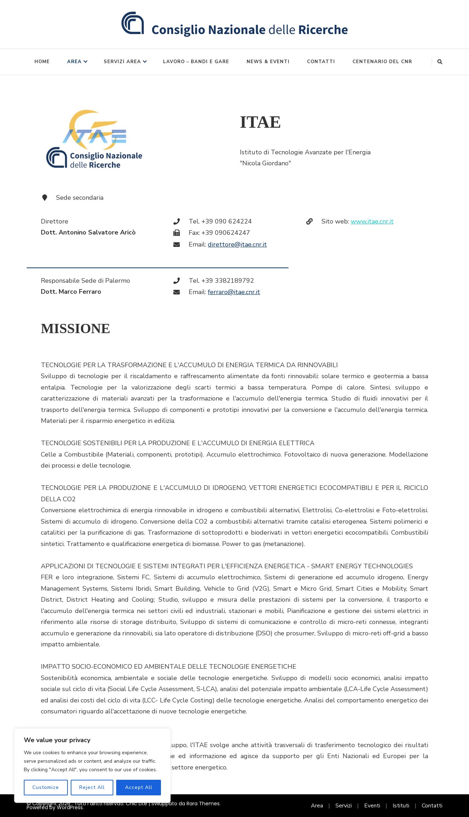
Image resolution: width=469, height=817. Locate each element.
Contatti (321, 62)
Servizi (343, 806)
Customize (45, 787)
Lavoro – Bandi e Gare (196, 62)
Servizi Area (122, 62)
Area (74, 62)
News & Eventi (268, 62)
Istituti (401, 806)
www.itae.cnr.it (372, 221)
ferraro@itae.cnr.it (234, 292)
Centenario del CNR (382, 62)
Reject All (92, 787)
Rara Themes (203, 803)
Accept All (138, 787)
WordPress (70, 807)
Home (42, 62)
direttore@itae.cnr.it (237, 244)
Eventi (372, 806)
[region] (92, 765)
